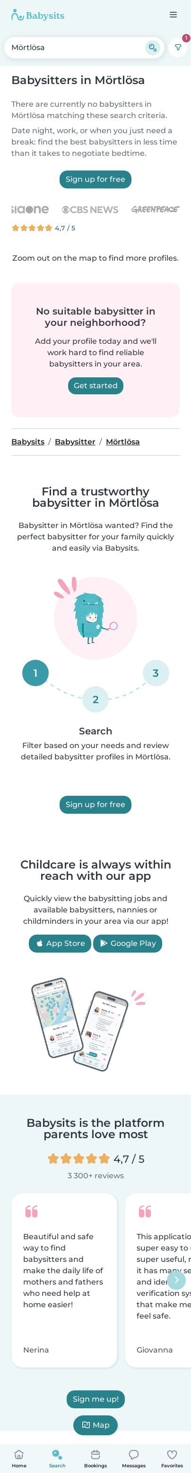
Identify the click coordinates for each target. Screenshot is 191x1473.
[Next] (176, 1280)
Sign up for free (95, 179)
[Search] (152, 47)
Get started (96, 385)
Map (95, 1425)
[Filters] (177, 47)
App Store (60, 943)
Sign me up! (96, 1399)
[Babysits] (37, 15)
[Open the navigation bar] (173, 14)
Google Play (127, 943)
